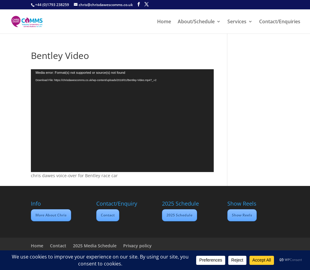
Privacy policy (137, 246)
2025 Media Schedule (95, 246)
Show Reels (242, 215)
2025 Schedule (180, 215)
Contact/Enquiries (279, 22)
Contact (108, 215)
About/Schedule (196, 22)
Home (164, 22)
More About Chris (51, 215)
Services (236, 22)
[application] (122, 120)
